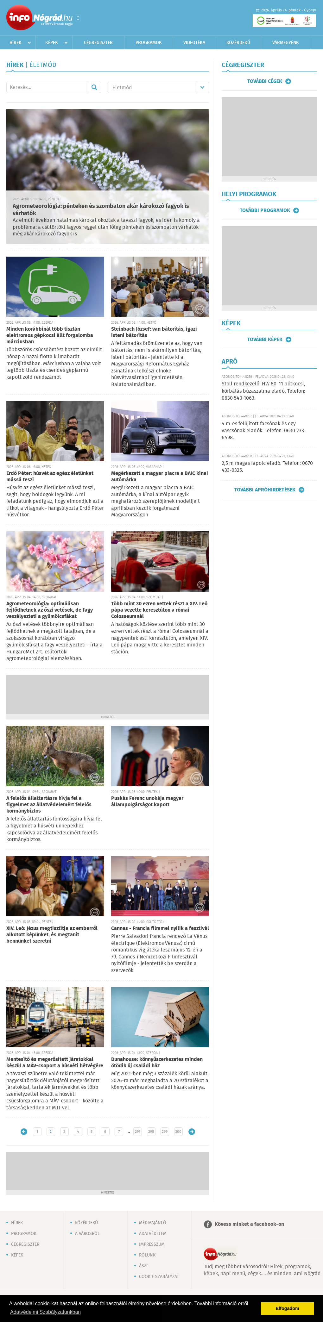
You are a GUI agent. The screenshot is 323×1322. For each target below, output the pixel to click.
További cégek (264, 81)
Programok (149, 42)
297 (137, 1132)
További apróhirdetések (264, 490)
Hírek (16, 42)
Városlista (78, 18)
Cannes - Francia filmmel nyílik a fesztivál (160, 928)
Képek (51, 42)
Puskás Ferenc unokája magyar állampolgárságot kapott (147, 802)
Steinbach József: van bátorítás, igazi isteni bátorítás (154, 332)
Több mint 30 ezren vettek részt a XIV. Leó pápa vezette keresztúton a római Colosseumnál (159, 610)
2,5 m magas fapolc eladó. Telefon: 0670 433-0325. (267, 466)
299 (165, 1132)
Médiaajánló (152, 1222)
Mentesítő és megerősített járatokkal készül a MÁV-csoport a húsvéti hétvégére (54, 1063)
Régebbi (192, 1132)
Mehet (94, 87)
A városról (87, 1233)
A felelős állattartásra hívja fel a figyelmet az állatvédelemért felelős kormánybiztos (49, 805)
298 (151, 1132)
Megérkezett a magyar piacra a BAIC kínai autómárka (159, 477)
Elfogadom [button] (287, 1308)
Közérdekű (238, 42)
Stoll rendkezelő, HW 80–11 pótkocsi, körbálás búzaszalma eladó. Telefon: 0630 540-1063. (263, 391)
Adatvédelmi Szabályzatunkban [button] (45, 1312)
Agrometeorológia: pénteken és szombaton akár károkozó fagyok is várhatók (101, 210)
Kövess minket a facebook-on (249, 1224)
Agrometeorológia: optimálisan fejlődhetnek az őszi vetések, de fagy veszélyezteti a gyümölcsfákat (49, 610)
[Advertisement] (108, 694)
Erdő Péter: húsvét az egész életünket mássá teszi (49, 477)
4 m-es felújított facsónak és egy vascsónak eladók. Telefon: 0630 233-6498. (264, 431)
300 (178, 1132)
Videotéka (194, 42)
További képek (264, 339)
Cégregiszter (98, 42)
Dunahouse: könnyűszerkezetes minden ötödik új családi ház (157, 1063)
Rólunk (147, 1255)
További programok (265, 210)
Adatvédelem (153, 1233)
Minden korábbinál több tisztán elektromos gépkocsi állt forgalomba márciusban (49, 335)
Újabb (24, 1132)
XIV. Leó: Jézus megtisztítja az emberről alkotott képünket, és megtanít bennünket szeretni (52, 935)
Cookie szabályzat (159, 1276)
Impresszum (152, 1244)
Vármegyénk (285, 42)
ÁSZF (144, 1266)
